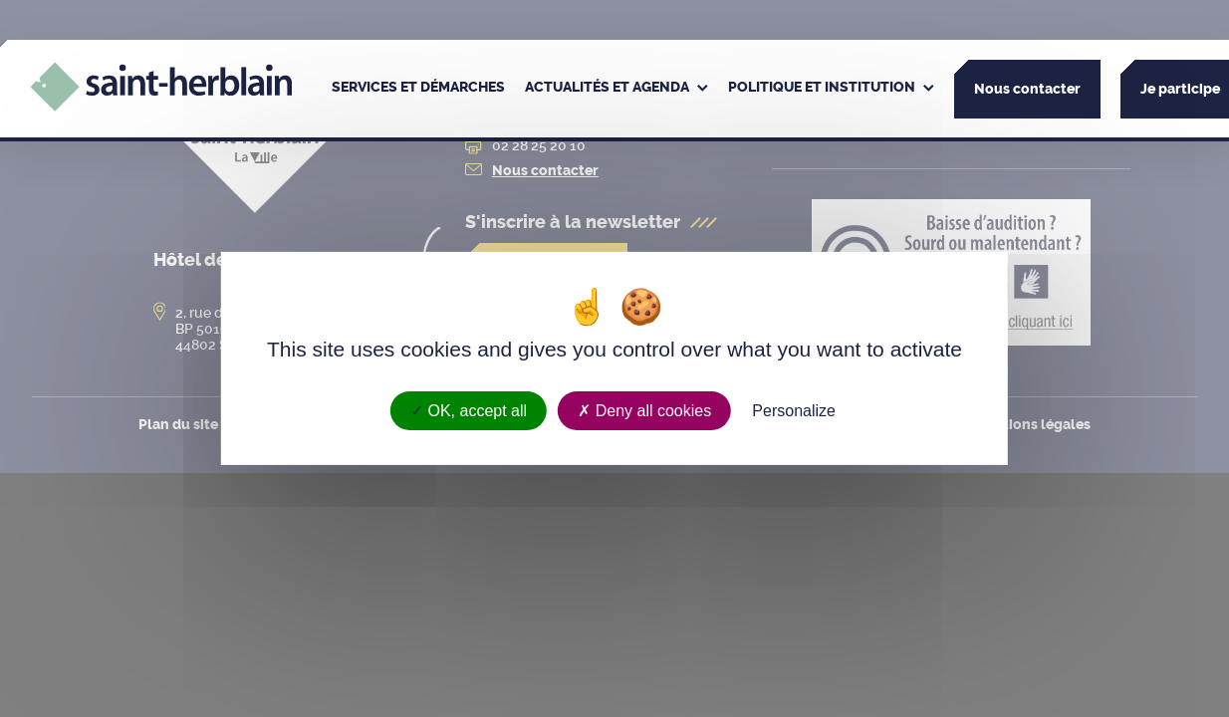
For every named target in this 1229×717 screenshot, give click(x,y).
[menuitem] (418, 88)
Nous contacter (1027, 89)
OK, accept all (468, 410)
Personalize (794, 410)
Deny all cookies (644, 410)
